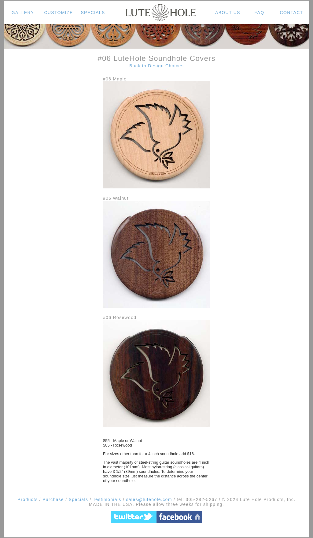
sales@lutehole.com (148, 499)
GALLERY (23, 12)
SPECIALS (93, 12)
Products (28, 499)
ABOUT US (227, 12)
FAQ (259, 12)
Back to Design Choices (156, 65)
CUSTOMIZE (58, 12)
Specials (78, 499)
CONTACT (291, 12)
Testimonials (107, 499)
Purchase (53, 499)
